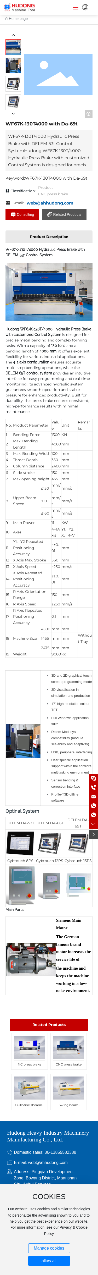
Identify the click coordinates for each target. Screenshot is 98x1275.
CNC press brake (53, 194)
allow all (49, 1261)
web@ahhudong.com (50, 203)
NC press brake (29, 1064)
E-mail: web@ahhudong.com (41, 1162)
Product (45, 187)
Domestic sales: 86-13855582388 (45, 1152)
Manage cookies (49, 1248)
